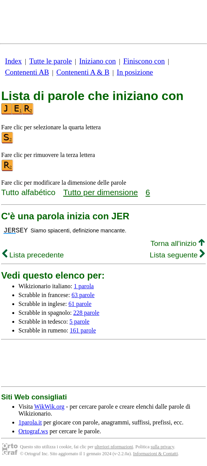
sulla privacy (162, 446)
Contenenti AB (27, 72)
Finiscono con (144, 61)
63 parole (82, 295)
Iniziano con (97, 61)
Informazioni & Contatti (155, 453)
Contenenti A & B (82, 72)
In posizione (135, 72)
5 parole (79, 321)
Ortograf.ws (33, 431)
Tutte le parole (50, 61)
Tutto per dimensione (100, 192)
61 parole (79, 304)
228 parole (86, 312)
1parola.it (30, 422)
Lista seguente (177, 255)
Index (13, 61)
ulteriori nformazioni (113, 446)
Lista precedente (33, 255)
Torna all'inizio (178, 243)
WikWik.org (49, 406)
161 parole (83, 330)
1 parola (84, 286)
